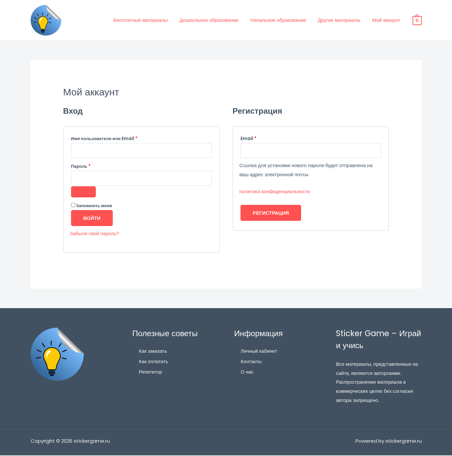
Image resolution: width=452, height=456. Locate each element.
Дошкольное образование (216, 20)
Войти (92, 219)
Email (263, 138)
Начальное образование (283, 20)
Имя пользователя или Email (118, 138)
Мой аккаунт (387, 20)
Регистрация (271, 213)
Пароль (95, 166)
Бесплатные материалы (150, 20)
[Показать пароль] (83, 192)
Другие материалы (342, 20)
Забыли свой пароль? (94, 234)
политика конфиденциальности (275, 191)
